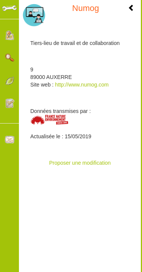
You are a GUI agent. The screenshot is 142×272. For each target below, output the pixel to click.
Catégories (9, 80)
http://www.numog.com (81, 85)
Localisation (9, 35)
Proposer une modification (80, 163)
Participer (9, 103)
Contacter (9, 139)
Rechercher (9, 58)
